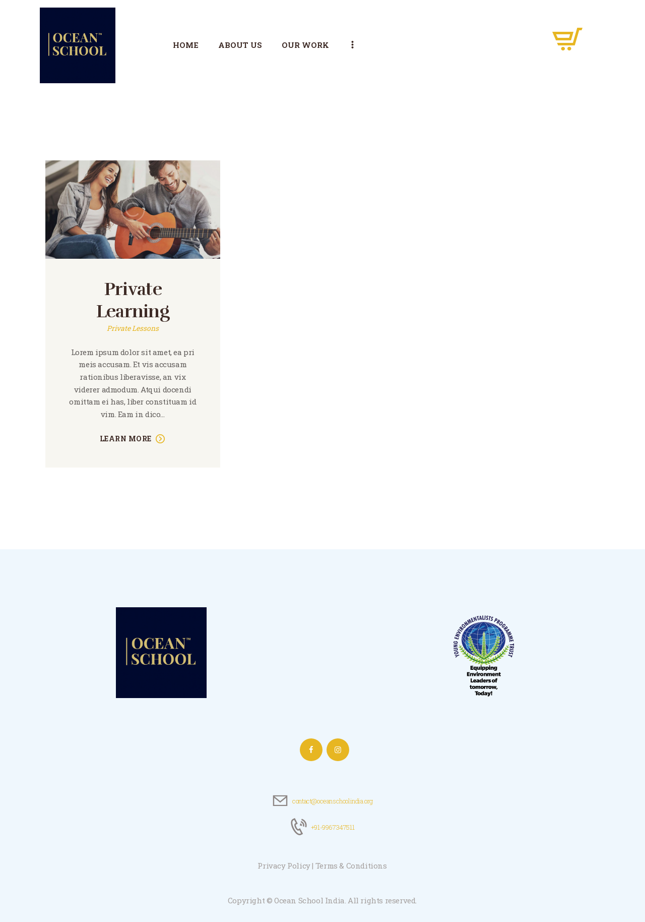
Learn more (126, 438)
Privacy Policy (283, 865)
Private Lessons (133, 328)
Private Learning (132, 300)
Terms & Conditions (351, 865)
